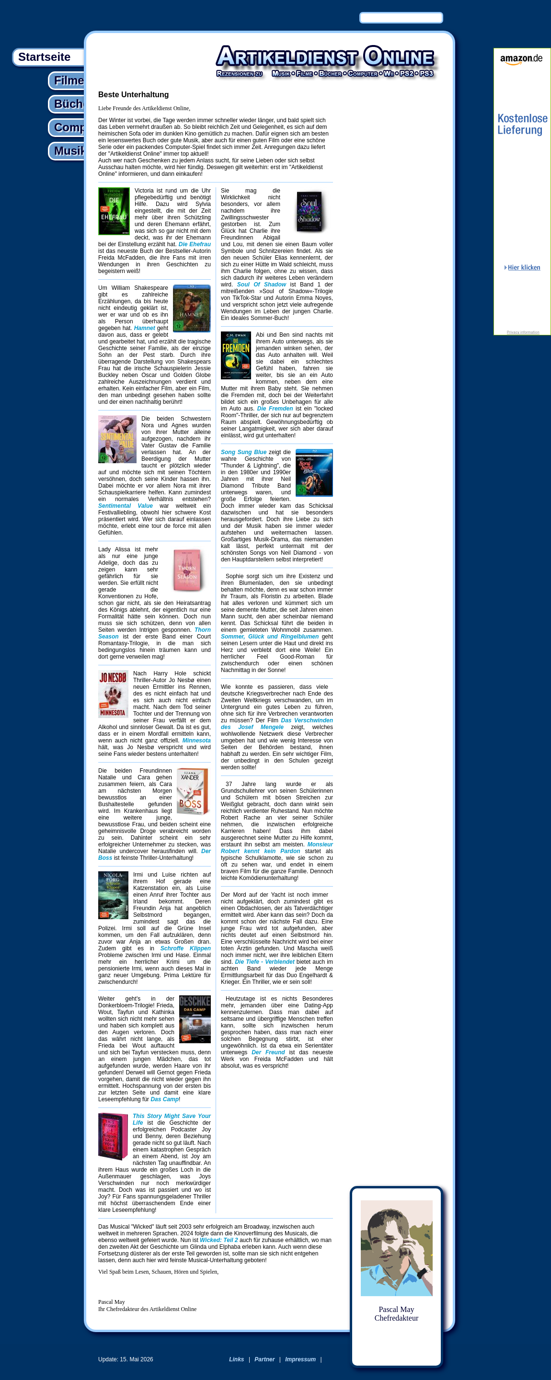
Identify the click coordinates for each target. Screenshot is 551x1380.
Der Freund (268, 1052)
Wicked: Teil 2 (219, 1240)
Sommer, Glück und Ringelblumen (270, 636)
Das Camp (164, 1099)
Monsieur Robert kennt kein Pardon (277, 848)
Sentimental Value (125, 505)
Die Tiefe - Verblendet (264, 961)
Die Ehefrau (195, 244)
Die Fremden (275, 408)
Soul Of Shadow (261, 284)
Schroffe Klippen (186, 948)
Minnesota (197, 740)
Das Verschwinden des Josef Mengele (277, 723)
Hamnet (144, 328)
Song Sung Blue (243, 452)
